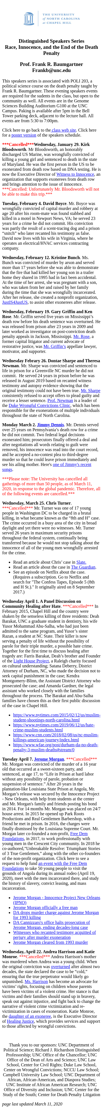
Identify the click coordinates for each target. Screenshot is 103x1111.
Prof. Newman (60, 400)
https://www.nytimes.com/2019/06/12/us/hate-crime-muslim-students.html (54, 727)
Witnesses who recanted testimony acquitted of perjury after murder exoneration (54, 935)
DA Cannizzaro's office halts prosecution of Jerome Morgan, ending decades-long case (51, 925)
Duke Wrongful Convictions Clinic (39, 405)
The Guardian (83, 567)
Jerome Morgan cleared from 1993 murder (50, 942)
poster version (24, 135)
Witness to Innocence (75, 174)
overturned (60, 966)
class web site (63, 130)
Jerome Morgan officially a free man (45, 907)
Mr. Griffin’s (54, 346)
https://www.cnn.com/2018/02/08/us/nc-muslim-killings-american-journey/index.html (56, 737)
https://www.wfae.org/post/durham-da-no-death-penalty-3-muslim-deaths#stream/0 (55, 747)
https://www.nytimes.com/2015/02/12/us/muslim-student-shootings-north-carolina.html (57, 717)
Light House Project (31, 661)
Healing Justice (20, 1021)
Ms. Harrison (36, 981)
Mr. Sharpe (90, 390)
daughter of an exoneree (30, 1016)
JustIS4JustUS (14, 302)
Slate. (81, 562)
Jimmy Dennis (50, 424)
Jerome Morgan (49, 759)
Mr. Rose (81, 336)
